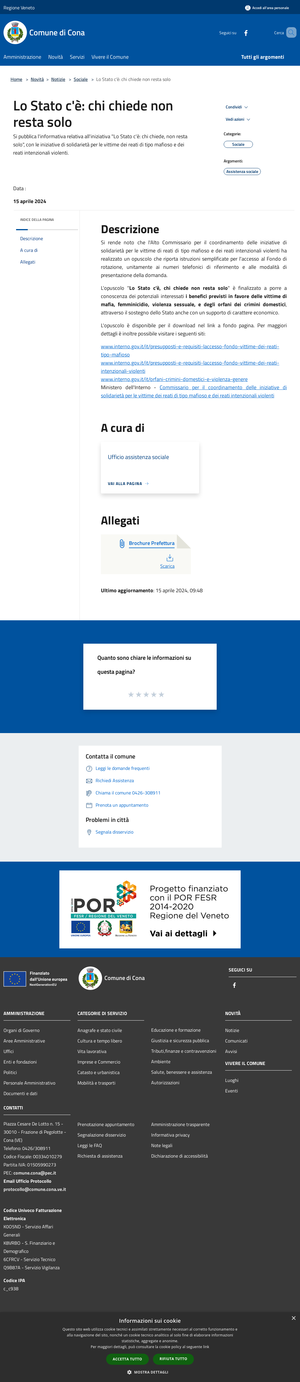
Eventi (231, 1090)
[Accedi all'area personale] (266, 8)
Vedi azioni (239, 119)
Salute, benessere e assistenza (181, 1072)
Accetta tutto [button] (127, 1359)
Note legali (162, 1145)
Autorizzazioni (165, 1082)
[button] (150, 1372)
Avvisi (231, 1051)
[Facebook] (237, 32)
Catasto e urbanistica (98, 1072)
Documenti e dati (20, 1093)
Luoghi (232, 1080)
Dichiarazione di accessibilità (179, 1155)
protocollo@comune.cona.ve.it (35, 1189)
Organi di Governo (21, 1030)
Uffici (9, 1051)
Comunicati (236, 1040)
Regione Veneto (19, 7)
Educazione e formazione (176, 1029)
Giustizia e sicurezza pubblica (180, 1040)
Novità (37, 79)
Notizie (58, 79)
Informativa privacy (170, 1134)
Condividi (238, 107)
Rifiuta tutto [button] (173, 1358)
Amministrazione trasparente (180, 1124)
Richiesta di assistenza (100, 1155)
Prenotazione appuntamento (105, 1124)
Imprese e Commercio (98, 1061)
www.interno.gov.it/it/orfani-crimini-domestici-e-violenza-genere (174, 379)
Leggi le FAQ (89, 1145)
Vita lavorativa (91, 1051)
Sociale (81, 79)
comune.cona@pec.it (34, 1172)
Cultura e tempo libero (99, 1040)
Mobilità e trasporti (96, 1082)
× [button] (293, 1318)
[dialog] (150, 1347)
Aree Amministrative (24, 1040)
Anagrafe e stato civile (99, 1030)
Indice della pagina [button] (37, 219)
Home (16, 79)
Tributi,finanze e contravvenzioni (183, 1050)
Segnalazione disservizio (101, 1134)
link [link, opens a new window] (206, 1346)
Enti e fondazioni (20, 1061)
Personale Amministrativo (29, 1082)
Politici (10, 1072)
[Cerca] (289, 32)
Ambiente (160, 1061)
